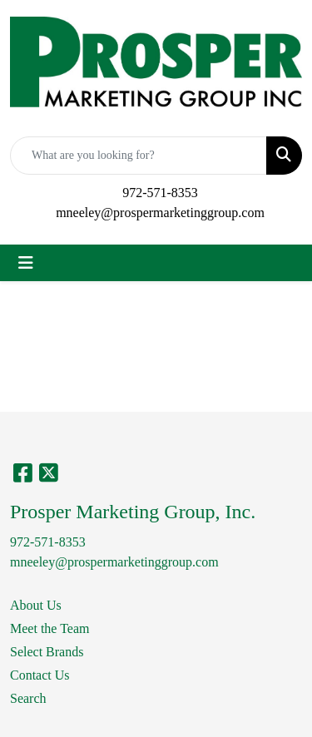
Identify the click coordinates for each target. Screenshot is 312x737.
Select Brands (46, 652)
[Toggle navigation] (25, 263)
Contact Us (40, 675)
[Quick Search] (138, 155)
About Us (36, 605)
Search (28, 698)
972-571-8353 (160, 192)
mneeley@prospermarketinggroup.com (160, 212)
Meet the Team (49, 628)
